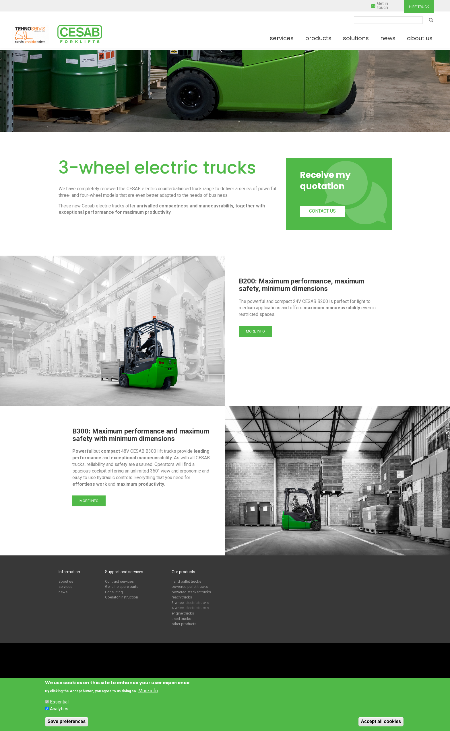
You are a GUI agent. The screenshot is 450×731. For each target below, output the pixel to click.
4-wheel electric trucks (190, 608)
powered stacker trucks (191, 592)
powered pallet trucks (190, 586)
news (63, 592)
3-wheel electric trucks (190, 602)
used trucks (181, 619)
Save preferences (67, 721)
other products (184, 624)
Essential (59, 702)
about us (66, 581)
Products (318, 38)
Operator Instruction (121, 597)
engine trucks (183, 613)
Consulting (114, 592)
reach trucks (182, 597)
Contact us (322, 211)
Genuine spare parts (121, 586)
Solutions (356, 38)
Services (282, 38)
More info (255, 331)
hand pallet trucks (186, 581)
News (387, 38)
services (65, 586)
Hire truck (419, 7)
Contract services (119, 581)
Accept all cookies (381, 721)
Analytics (59, 708)
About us (419, 38)
